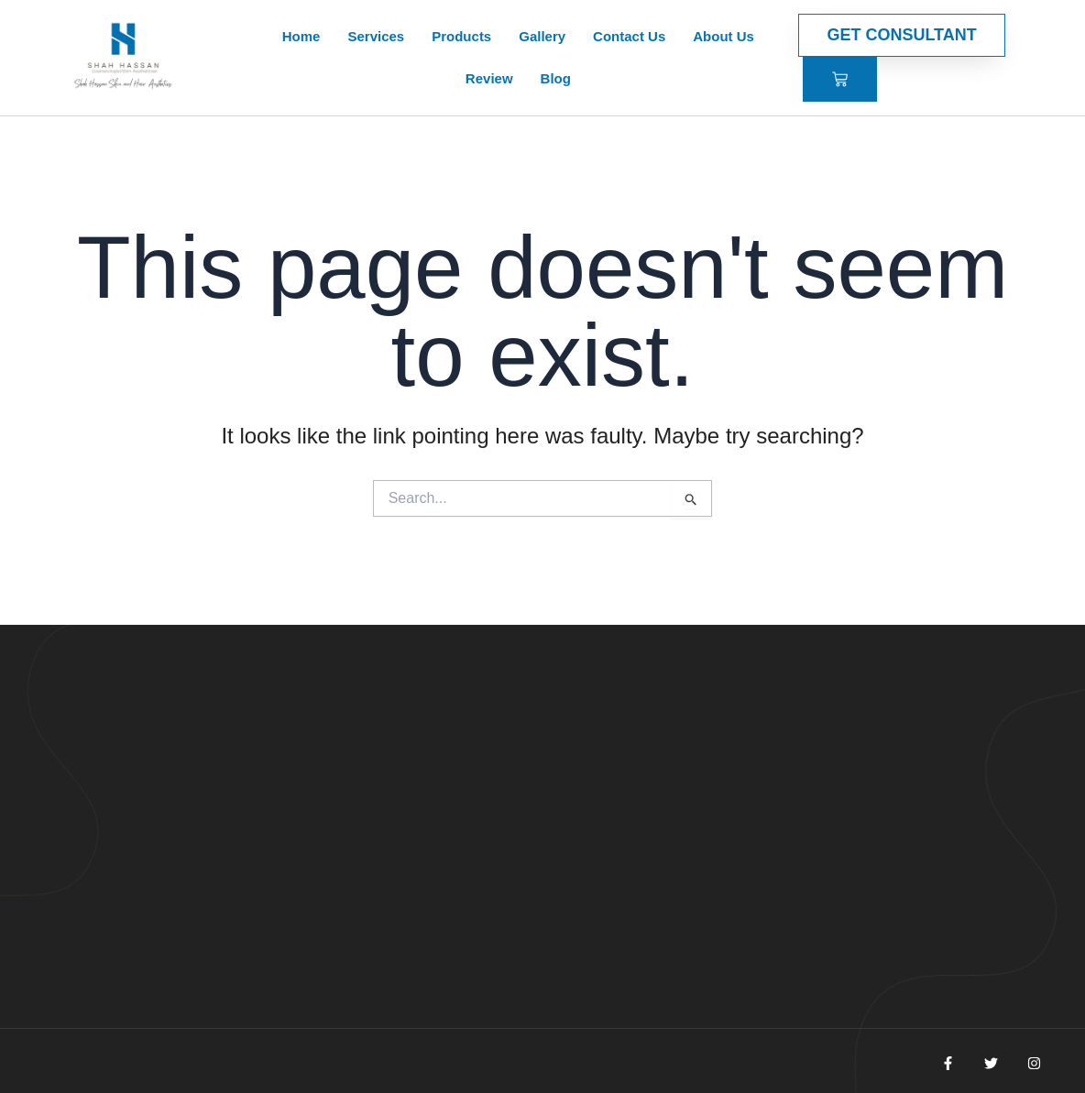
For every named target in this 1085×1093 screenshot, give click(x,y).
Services (375, 36)
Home (301, 36)
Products (461, 36)
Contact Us (629, 36)
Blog (556, 78)
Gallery (542, 36)
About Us (723, 36)
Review (489, 78)
